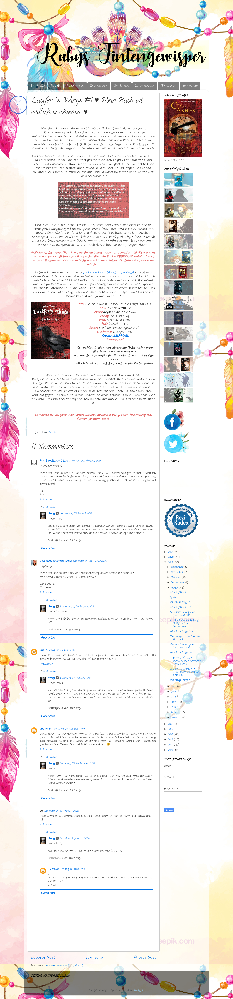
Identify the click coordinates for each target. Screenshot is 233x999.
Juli (173, 686)
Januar (175, 717)
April (174, 702)
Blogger (138, 990)
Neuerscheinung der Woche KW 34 (182, 613)
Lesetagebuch (144, 86)
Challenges (121, 86)
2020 (171, 557)
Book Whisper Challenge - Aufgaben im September (186, 623)
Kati (42, 650)
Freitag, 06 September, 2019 (68, 728)
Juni (173, 691)
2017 (170, 729)
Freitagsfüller (178, 592)
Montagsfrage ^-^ (181, 602)
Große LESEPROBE (115, 336)
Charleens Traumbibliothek (56, 561)
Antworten (46, 499)
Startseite (38, 86)
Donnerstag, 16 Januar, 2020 (61, 811)
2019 (170, 562)
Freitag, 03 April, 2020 (73, 869)
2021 (170, 552)
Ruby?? (55, 86)
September (177, 582)
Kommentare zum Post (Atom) (64, 965)
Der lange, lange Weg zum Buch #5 (186, 638)
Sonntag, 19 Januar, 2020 (75, 838)
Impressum (190, 86)
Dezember (177, 567)
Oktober (176, 577)
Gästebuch (168, 86)
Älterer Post (145, 957)
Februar (176, 712)
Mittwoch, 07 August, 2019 (85, 460)
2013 (170, 750)
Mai (173, 696)
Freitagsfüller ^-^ (180, 607)
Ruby (51, 513)
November (177, 572)
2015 (170, 739)
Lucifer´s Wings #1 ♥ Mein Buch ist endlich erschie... (185, 672)
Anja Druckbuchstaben (54, 460)
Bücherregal (99, 86)
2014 (170, 745)
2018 (170, 724)
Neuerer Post (43, 957)
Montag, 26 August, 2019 (60, 650)
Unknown (45, 728)
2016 (170, 734)
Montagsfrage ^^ (181, 652)
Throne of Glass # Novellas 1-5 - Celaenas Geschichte (186, 661)
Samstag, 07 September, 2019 (77, 763)
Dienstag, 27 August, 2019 (75, 678)
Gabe (173, 597)
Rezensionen (75, 86)
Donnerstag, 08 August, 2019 (90, 561)
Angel (109, 272)
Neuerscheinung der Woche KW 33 (182, 646)
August (175, 587)
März (174, 707)
